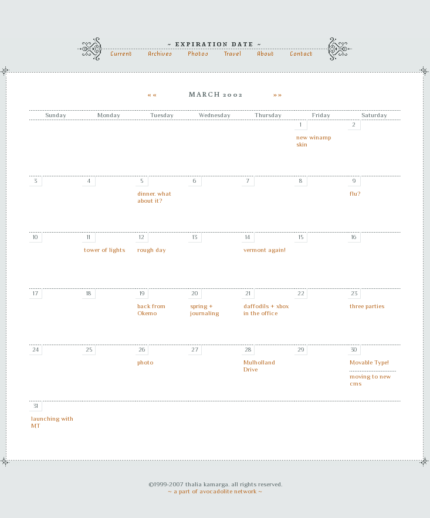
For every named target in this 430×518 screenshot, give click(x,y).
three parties (367, 305)
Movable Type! (369, 362)
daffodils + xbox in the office (266, 309)
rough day (151, 249)
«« (153, 94)
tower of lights (104, 249)
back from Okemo (151, 309)
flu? (355, 193)
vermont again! (264, 249)
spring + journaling (204, 309)
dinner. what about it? (154, 197)
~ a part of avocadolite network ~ (215, 491)
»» (277, 94)
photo (145, 362)
